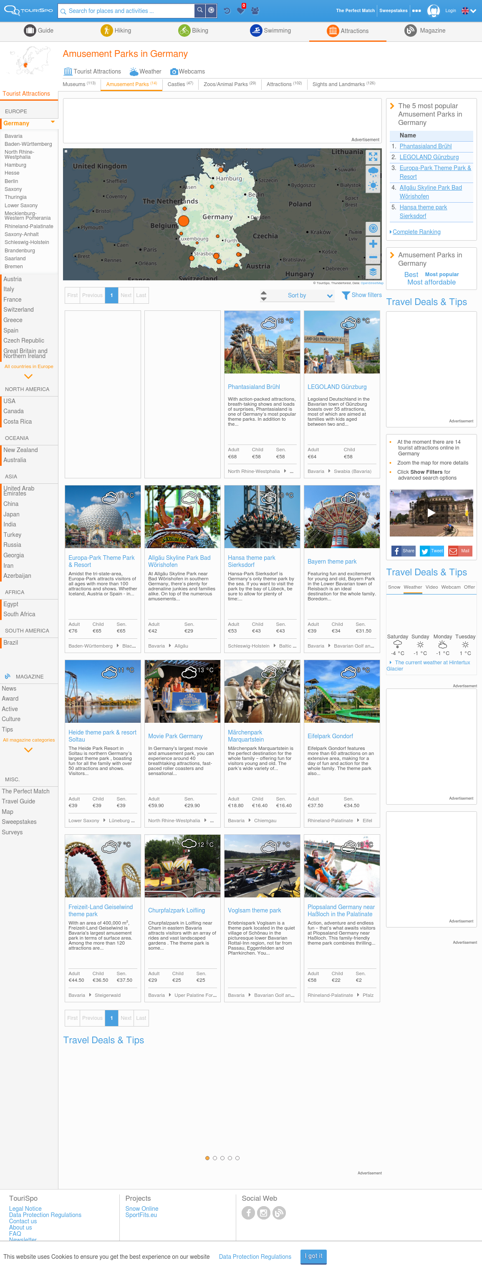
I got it (314, 1256)
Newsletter (23, 1240)
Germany (16, 124)
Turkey (12, 535)
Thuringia (16, 197)
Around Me (216, 11)
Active (10, 709)
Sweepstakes (19, 822)
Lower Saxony (21, 205)
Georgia (13, 556)
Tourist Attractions (97, 72)
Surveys (12, 833)
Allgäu (181, 646)
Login (451, 11)
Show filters (367, 295)
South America (27, 631)
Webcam (450, 587)
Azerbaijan (17, 576)
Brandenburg (20, 251)
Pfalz (368, 995)
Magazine (432, 31)
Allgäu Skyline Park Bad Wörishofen (179, 561)
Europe (16, 111)
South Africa (19, 614)
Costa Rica (17, 422)
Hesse (12, 173)
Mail (465, 551)
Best (411, 275)
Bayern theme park (332, 562)
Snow (394, 587)
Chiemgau (265, 820)
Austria (12, 279)
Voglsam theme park (254, 911)
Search (205, 11)
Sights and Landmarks (344, 84)
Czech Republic (23, 341)
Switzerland (18, 310)
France (12, 300)
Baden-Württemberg (28, 144)
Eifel (367, 820)
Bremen (14, 266)
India (9, 525)
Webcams (192, 72)
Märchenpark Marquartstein (246, 736)
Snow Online (142, 1209)
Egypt (10, 604)
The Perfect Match (26, 792)
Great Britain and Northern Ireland (25, 354)
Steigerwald (108, 995)
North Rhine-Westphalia (19, 155)
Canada (13, 411)
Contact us (23, 1222)
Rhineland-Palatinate (29, 226)
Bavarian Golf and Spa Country (367, 646)
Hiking (122, 31)
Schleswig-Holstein (27, 242)
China (10, 504)
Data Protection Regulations (255, 1257)
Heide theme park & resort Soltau (102, 736)
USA (9, 401)
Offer (469, 587)
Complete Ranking (417, 232)
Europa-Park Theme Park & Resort (101, 561)
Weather (150, 72)
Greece (13, 320)
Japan (11, 515)
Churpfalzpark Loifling (176, 911)
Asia (11, 477)
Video (432, 587)
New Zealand (20, 450)
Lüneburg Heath (126, 820)
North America (27, 389)
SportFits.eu (141, 1215)
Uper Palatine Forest (196, 995)
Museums (79, 84)
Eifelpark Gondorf (330, 736)
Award (10, 699)
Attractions (354, 31)
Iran (8, 566)
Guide (44, 31)
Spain (10, 331)
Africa (14, 592)
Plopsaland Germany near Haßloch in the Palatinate (341, 911)
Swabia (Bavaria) (352, 471)
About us (20, 1228)
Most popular (442, 274)
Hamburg (15, 165)
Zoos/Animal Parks (230, 84)
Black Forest (136, 646)
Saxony (13, 189)
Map (7, 812)
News (9, 689)
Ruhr (215, 820)
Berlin (11, 181)
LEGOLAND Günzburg (337, 387)
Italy (8, 289)
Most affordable (431, 282)
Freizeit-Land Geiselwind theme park (100, 911)
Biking (199, 31)
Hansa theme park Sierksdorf (251, 561)
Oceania (17, 438)
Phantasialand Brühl (254, 387)
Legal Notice (25, 1209)
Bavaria (14, 136)
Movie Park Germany (175, 736)
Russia (12, 545)
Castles (181, 84)
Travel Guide (18, 802)
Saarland (15, 259)
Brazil (10, 643)
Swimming (276, 31)
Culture (11, 719)
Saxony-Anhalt (22, 234)
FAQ (15, 1234)
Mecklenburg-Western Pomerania (28, 216)
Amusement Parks (131, 84)
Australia (14, 460)
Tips (7, 730)
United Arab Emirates (18, 491)
